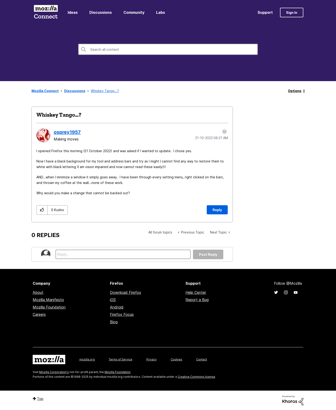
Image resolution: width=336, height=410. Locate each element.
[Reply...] (123, 254)
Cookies (176, 359)
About (38, 292)
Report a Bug (197, 299)
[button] (42, 210)
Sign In (291, 12)
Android (116, 307)
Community (133, 12)
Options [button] (294, 91)
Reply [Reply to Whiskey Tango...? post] (217, 210)
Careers (39, 314)
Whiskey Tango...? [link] (105, 91)
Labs (160, 12)
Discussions (100, 12)
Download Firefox (125, 292)
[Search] (168, 49)
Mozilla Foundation (49, 307)
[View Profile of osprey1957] (67, 132)
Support (265, 12)
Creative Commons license (196, 376)
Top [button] (40, 399)
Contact (201, 359)
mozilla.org (87, 359)
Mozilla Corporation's (54, 372)
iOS (113, 299)
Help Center (196, 292)
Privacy (151, 359)
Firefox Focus (122, 314)
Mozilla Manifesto (48, 299)
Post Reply (208, 254)
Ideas (73, 12)
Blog (114, 322)
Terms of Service (120, 359)
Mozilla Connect (46, 12)
